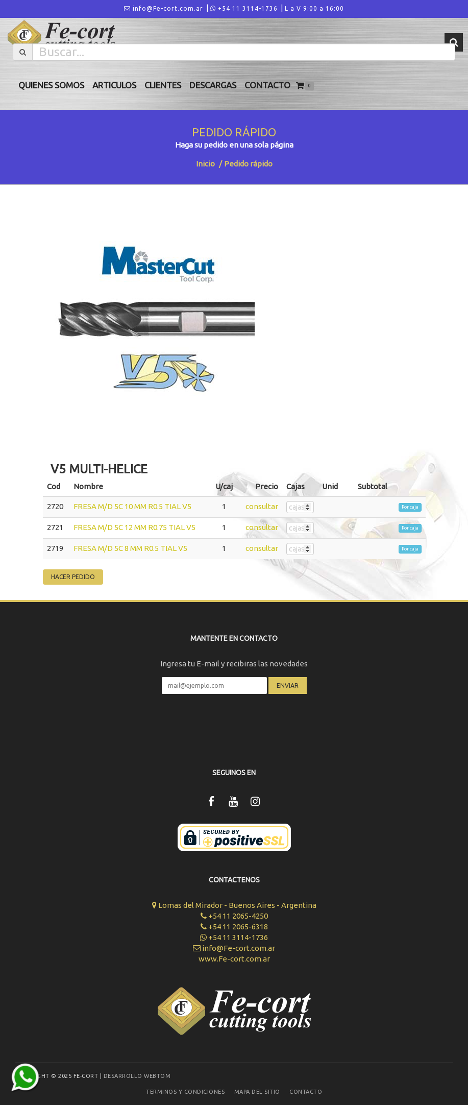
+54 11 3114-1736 (244, 8)
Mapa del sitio (257, 1092)
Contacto (267, 85)
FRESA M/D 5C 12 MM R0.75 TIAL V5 (134, 527)
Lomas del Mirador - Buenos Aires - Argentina (234, 905)
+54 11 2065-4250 (234, 915)
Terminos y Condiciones (185, 1092)
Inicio (205, 163)
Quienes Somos (51, 85)
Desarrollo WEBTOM (137, 1076)
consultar (261, 506)
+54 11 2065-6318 (234, 926)
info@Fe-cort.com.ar (163, 8)
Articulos (114, 85)
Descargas (212, 85)
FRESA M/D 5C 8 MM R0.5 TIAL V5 (130, 548)
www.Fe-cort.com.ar (234, 958)
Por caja (410, 507)
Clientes (162, 85)
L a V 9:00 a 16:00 (314, 8)
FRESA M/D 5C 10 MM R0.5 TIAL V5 (132, 506)
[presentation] (234, 724)
